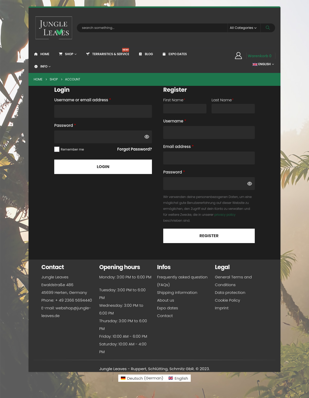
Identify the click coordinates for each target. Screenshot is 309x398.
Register (209, 236)
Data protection (230, 292)
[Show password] (147, 136)
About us (165, 300)
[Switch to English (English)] (178, 378)
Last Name (223, 100)
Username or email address (91, 99)
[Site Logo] (54, 28)
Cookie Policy (227, 300)
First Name (174, 100)
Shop (65, 54)
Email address (187, 146)
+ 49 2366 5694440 (73, 300)
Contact (165, 315)
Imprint (222, 308)
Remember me (72, 149)
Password (73, 125)
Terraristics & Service (107, 52)
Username (183, 120)
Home (41, 54)
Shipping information (177, 292)
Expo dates (174, 54)
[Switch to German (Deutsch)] (142, 378)
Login (103, 167)
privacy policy (224, 214)
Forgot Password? (134, 149)
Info (40, 66)
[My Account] (238, 56)
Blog (145, 54)
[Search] (268, 27)
